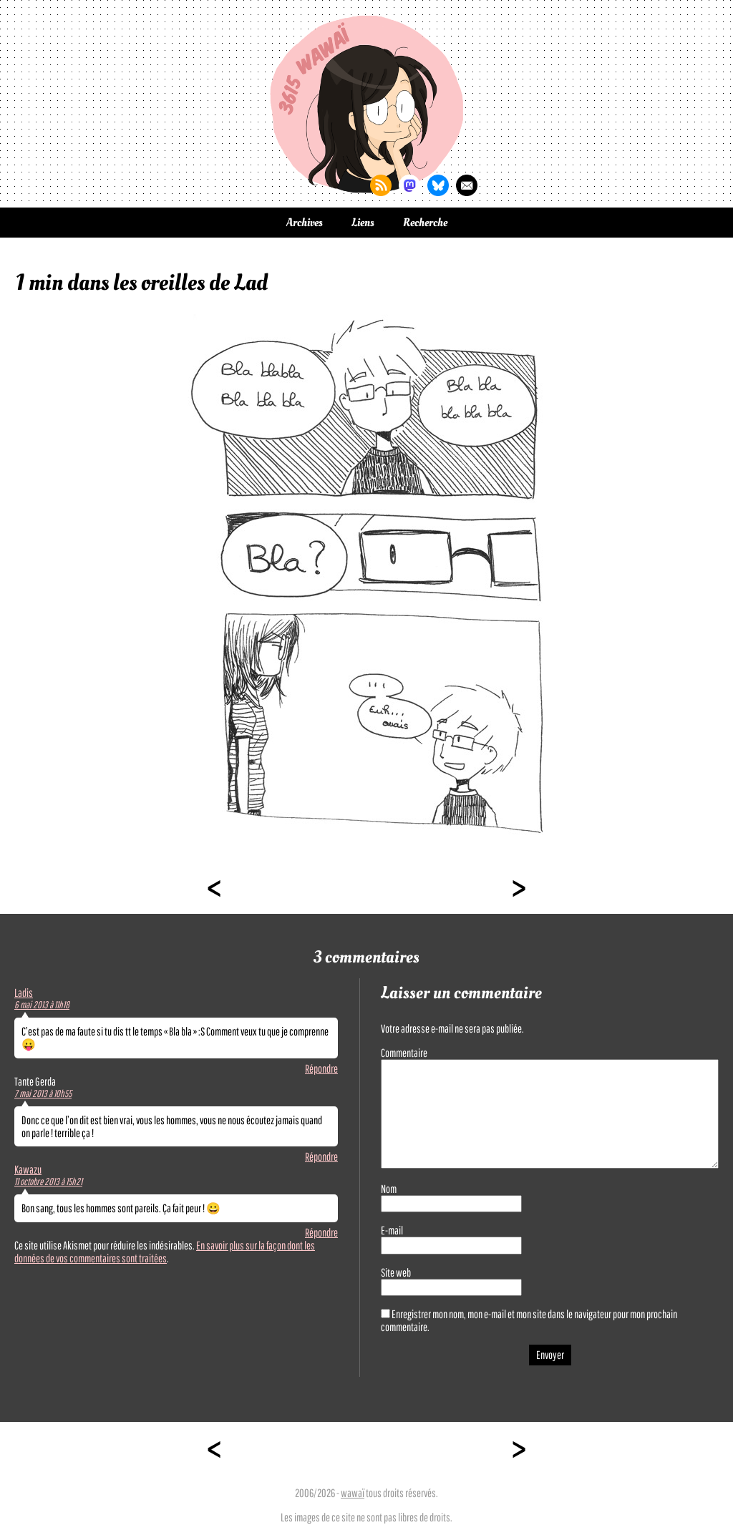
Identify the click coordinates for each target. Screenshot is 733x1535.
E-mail (392, 1230)
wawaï (352, 1492)
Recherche (425, 222)
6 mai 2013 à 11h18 (41, 1004)
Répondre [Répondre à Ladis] (321, 1068)
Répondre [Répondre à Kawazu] (321, 1232)
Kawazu (28, 1169)
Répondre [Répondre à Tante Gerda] (321, 1156)
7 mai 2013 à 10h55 (43, 1093)
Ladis (23, 992)
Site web (396, 1272)
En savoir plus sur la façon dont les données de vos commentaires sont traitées (164, 1251)
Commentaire (404, 1052)
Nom (389, 1188)
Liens (362, 222)
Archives (304, 222)
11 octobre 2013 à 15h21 (48, 1181)
